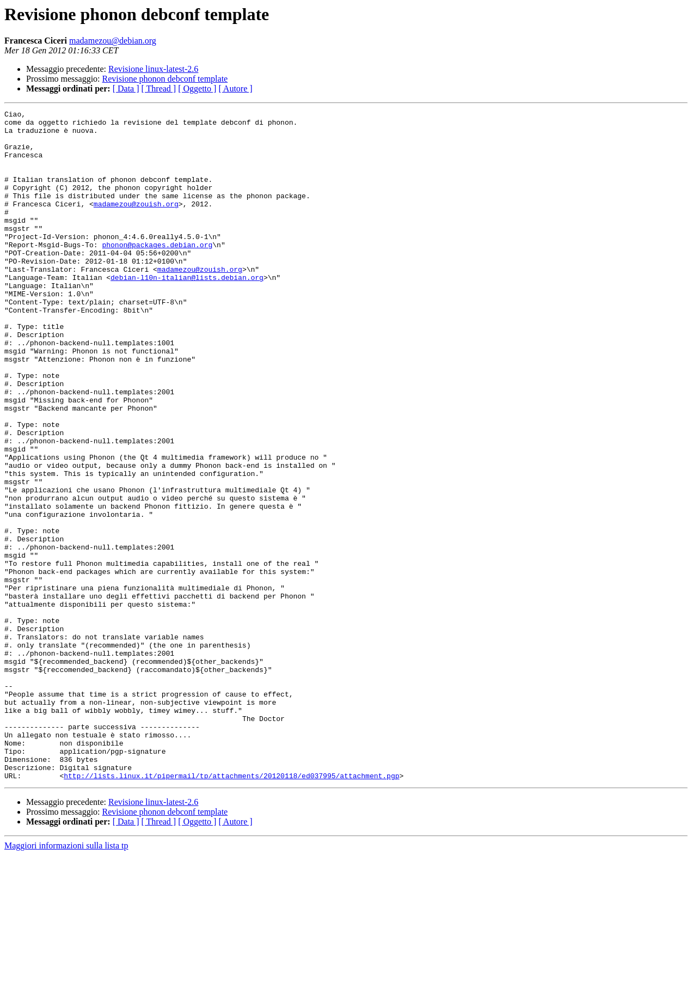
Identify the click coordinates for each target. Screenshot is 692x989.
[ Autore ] (235, 88)
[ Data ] (126, 88)
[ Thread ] (159, 88)
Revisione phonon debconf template (165, 78)
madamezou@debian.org (112, 40)
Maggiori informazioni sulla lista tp (66, 979)
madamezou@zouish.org (136, 223)
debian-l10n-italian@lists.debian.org (187, 311)
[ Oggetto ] (197, 88)
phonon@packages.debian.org (157, 272)
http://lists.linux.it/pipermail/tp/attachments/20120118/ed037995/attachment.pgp (231, 909)
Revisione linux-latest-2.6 (153, 69)
